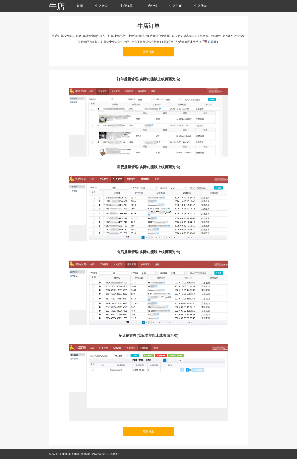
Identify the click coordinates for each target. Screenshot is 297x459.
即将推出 (148, 51)
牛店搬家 (101, 6)
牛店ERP (175, 6)
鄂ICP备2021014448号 (105, 453)
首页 (80, 6)
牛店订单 (126, 6)
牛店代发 (200, 6)
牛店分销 (151, 6)
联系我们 (212, 41)
